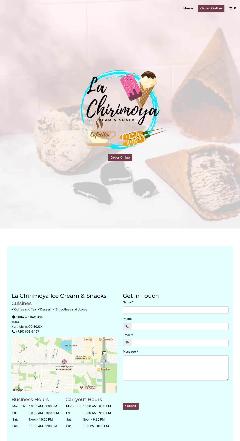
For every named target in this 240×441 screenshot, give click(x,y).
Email (126, 335)
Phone (127, 319)
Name (127, 302)
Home (188, 8)
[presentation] (151, 391)
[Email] (180, 342)
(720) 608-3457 (25, 331)
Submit (130, 406)
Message (129, 351)
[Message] (176, 368)
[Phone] (180, 326)
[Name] (176, 309)
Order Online (211, 8)
